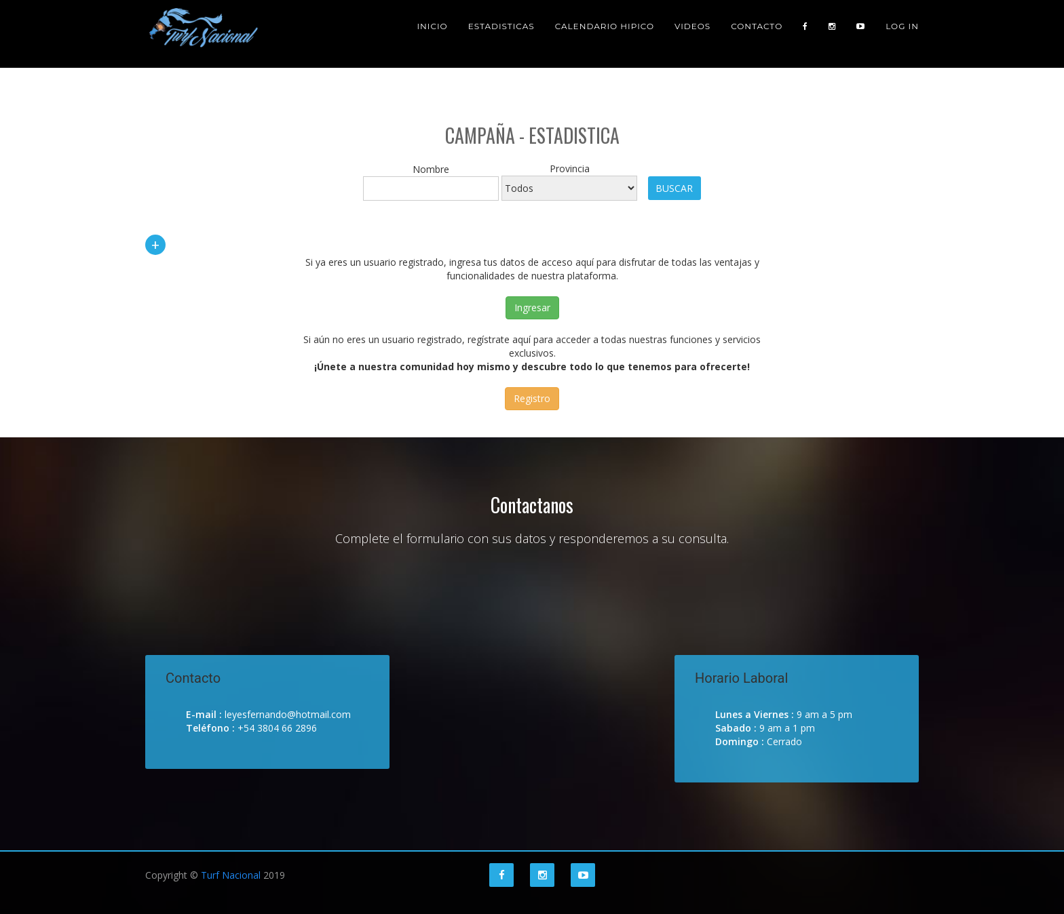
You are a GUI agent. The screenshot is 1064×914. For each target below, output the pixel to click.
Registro (532, 398)
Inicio (432, 33)
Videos (692, 33)
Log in (902, 33)
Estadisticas (501, 33)
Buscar (674, 188)
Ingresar (532, 307)
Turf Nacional (231, 875)
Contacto (756, 33)
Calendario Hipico (604, 33)
